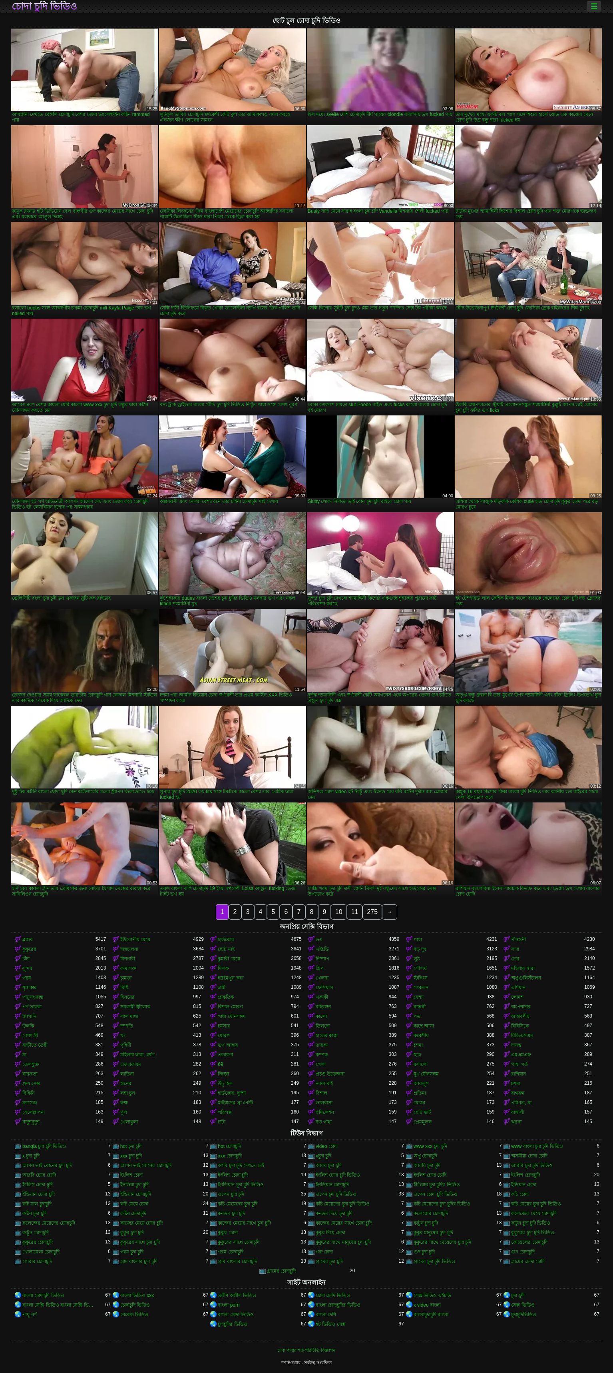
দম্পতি (126, 1026)
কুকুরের (29, 949)
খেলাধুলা (129, 1122)
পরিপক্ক (225, 1112)
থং (122, 1035)
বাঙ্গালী (517, 1112)
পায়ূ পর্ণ (29, 1314)
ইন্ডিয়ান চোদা (523, 1184)
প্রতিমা (420, 1093)
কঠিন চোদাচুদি (133, 1213)
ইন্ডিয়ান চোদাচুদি (135, 1194)
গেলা (321, 1064)
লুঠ (417, 959)
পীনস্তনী (518, 939)
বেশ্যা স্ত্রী (30, 1035)
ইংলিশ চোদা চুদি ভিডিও (338, 1175)
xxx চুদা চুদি (131, 1156)
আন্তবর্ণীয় (520, 1016)
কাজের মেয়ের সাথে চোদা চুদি (344, 1223)
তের (515, 959)
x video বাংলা (427, 1305)
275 (372, 911)
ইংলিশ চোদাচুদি (525, 1175)
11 (354, 911)
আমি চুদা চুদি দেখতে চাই (241, 1165)
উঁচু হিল (225, 1083)
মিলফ (223, 968)
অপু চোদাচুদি (425, 1156)
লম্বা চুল (127, 1093)
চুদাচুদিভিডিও (523, 1314)
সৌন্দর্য (420, 968)
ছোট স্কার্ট (422, 1112)
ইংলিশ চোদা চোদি (430, 1175)
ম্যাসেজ (29, 1103)
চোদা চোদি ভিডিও (333, 1295)
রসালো (421, 1064)
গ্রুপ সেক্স (31, 1083)
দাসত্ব (516, 1045)
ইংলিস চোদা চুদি (37, 1184)
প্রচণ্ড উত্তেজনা (330, 1074)
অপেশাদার (521, 1007)
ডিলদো (323, 1026)
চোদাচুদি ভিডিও (135, 1305)
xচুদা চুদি (323, 1156)
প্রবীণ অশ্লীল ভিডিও (237, 1295)
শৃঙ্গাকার (29, 987)
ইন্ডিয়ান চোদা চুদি (38, 1194)
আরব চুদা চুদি (329, 1165)
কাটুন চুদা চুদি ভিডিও (530, 1223)
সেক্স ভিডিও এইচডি (433, 1295)
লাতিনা (127, 1074)
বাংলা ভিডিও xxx (137, 1295)
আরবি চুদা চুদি (427, 1165)
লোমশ (517, 997)
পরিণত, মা (521, 1103)
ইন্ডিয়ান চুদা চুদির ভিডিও (437, 1184)
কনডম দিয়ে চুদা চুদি (334, 1213)
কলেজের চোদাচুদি (431, 1213)
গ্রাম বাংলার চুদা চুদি (138, 1261)
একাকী (322, 997)
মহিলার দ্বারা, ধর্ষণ (137, 1055)
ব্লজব (27, 939)
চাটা (221, 1122)
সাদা (515, 949)
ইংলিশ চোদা (131, 1175)
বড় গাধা (324, 1122)
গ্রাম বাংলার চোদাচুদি (237, 1261)
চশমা (418, 1045)
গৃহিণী (125, 1045)
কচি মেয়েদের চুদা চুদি (237, 1204)
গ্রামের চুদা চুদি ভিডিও (434, 1261)
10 (338, 911)
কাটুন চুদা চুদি (426, 1223)
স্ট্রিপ (320, 968)
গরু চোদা (324, 1252)
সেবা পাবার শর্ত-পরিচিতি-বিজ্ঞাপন (306, 1350)
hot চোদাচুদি (229, 1146)
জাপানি (29, 1016)
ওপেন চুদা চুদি (231, 1194)
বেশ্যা (419, 997)
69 (220, 1064)
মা (24, 1055)
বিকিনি (28, 1093)
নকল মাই (324, 1083)
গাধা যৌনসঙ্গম (231, 1016)
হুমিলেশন (325, 1112)
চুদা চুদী (517, 1295)
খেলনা (322, 978)
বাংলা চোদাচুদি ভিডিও (43, 1295)
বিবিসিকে (520, 1026)
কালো (321, 1016)
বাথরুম (518, 1093)
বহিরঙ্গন (323, 1007)
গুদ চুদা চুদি (424, 1252)
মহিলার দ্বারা (522, 968)
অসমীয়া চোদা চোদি (529, 1156)
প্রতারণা (225, 1055)
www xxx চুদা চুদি (430, 1146)
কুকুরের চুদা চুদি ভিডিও (532, 1232)
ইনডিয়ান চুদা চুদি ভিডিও (241, 1184)
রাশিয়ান (518, 1074)
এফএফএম (130, 1064)
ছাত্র (417, 1055)
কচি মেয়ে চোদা (134, 1204)
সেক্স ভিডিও (522, 1305)
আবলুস (421, 1083)
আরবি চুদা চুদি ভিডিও (532, 1165)
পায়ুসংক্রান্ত (32, 997)
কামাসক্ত (128, 968)
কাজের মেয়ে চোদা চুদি (141, 1223)
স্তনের (125, 1083)
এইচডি (322, 949)
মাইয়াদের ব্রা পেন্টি (235, 1103)
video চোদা (327, 1146)
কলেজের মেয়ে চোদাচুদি (534, 1213)
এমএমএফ (521, 1055)
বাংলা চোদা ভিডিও (236, 1314)
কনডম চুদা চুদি (231, 1213)
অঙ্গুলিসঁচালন (526, 978)
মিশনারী (127, 959)
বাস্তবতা (30, 1074)
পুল (123, 1112)
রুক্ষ (124, 1103)
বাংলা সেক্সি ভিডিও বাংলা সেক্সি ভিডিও (59, 1305)
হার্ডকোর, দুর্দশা (232, 1093)
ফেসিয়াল (324, 987)
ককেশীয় (421, 1035)
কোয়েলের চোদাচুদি (529, 1242)
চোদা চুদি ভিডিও (44, 6)
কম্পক (322, 1055)
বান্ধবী (420, 1007)
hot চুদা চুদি (130, 1146)
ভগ (319, 939)
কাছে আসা (424, 1026)
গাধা (418, 939)
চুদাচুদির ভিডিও (232, 1324)
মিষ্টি (124, 987)
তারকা (322, 1045)
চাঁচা (26, 959)
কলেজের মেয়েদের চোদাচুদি (48, 1223)
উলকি (28, 1026)
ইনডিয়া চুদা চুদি (134, 1184)
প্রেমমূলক (423, 1122)
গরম (26, 978)
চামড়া (125, 978)
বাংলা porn (228, 1305)
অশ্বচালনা (129, 949)
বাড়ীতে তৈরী (35, 1045)
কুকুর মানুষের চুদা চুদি (433, 1232)
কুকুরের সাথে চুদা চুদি (140, 1242)
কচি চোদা (519, 1194)
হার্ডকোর (226, 939)
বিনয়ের (127, 997)
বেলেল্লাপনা (33, 1112)
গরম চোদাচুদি (230, 1252)
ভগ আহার (228, 1045)
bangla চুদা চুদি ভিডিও (44, 1146)
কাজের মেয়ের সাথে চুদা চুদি (244, 1223)
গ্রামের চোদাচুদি (281, 1271)
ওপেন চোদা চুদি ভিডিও (436, 1194)
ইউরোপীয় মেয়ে (135, 939)
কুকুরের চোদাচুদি (37, 1242)
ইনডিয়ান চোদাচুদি (332, 1184)
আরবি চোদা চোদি (39, 1175)
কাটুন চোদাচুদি (35, 1232)
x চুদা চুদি (31, 1156)
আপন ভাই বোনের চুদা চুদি (47, 1165)
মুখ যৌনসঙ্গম (426, 1074)
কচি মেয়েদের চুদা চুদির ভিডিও (442, 1204)
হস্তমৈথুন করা (230, 978)
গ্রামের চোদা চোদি (528, 1261)
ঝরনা (516, 1122)
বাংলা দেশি (326, 1314)
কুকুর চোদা (227, 1232)
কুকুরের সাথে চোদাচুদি (238, 1242)
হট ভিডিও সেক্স (331, 1324)
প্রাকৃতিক (226, 997)
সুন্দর (27, 968)
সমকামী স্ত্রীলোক (135, 1007)
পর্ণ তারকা (32, 1007)
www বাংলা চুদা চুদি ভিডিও (537, 1146)
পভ (417, 1016)
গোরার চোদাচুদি (37, 1261)
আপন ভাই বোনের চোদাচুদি (146, 1165)
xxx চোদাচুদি (229, 1156)
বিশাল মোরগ (230, 1007)
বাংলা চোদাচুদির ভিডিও (338, 1305)
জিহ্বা (223, 1074)
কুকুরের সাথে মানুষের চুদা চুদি (343, 1242)
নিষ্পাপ (322, 959)
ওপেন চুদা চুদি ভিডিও (336, 1194)
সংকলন (421, 987)
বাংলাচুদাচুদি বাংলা (431, 1314)
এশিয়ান (518, 987)
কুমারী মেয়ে (229, 959)
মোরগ (224, 1035)
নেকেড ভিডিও (134, 1314)
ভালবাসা (324, 1103)
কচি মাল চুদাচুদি (37, 1204)
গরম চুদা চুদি (132, 1252)
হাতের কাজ (327, 1035)
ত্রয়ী (221, 987)
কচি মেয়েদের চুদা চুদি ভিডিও (343, 1204)
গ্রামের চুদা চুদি (329, 1261)
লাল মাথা (129, 1016)
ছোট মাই (226, 949)
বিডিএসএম (522, 1035)
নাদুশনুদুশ (31, 1122)
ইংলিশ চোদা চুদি (233, 1175)
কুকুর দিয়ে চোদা (330, 1232)
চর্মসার (224, 1026)
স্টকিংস (421, 978)
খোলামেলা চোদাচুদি (41, 1252)
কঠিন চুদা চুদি (34, 1213)
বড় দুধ (420, 949)
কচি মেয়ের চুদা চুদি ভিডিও (536, 1204)
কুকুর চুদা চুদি (132, 1232)
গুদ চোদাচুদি (522, 1252)
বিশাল (321, 1093)
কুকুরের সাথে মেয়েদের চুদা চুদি (442, 1242)
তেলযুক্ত (30, 1064)
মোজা (419, 1103)
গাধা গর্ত (519, 1064)
